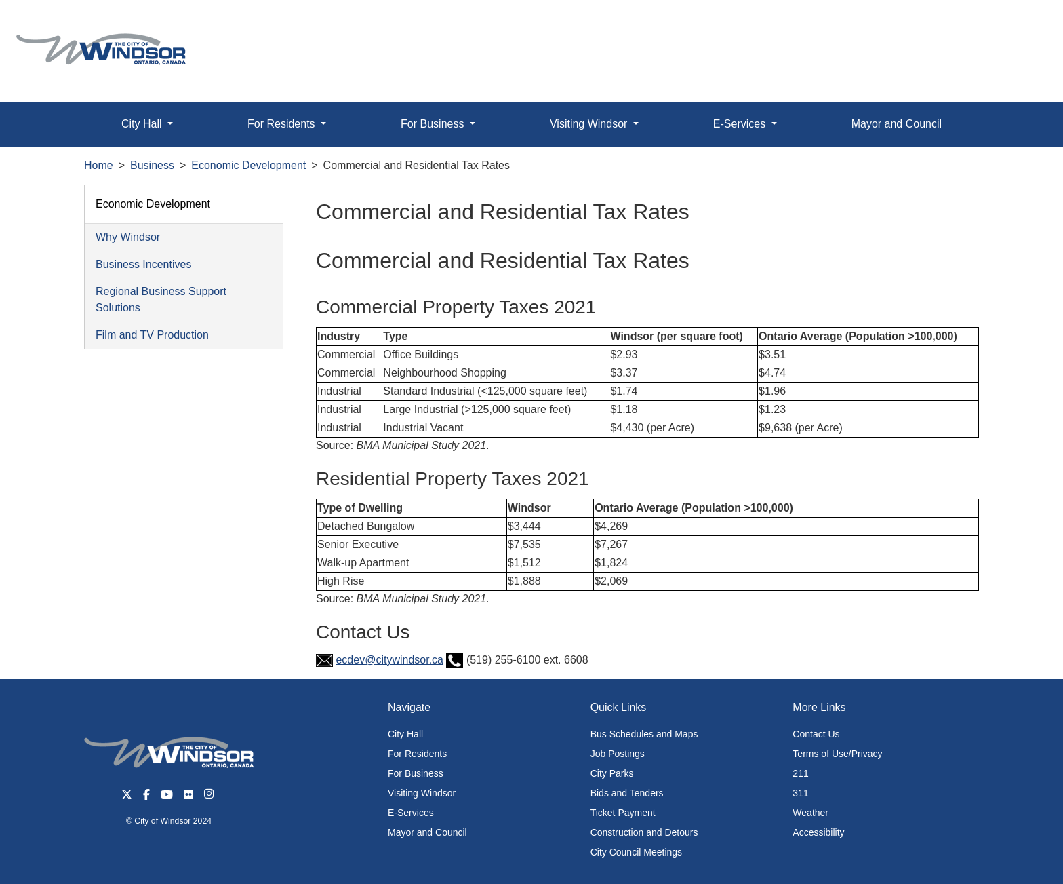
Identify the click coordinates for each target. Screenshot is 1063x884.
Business (152, 165)
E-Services (411, 812)
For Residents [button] (282, 124)
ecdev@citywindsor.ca (389, 660)
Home (98, 165)
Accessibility (818, 832)
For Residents (417, 753)
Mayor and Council (896, 124)
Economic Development (248, 165)
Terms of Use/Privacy (837, 753)
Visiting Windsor (422, 793)
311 (800, 793)
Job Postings (617, 753)
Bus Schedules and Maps (644, 734)
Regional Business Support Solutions (161, 299)
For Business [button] (434, 124)
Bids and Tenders (627, 793)
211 (800, 773)
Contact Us (816, 734)
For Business (415, 773)
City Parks (612, 773)
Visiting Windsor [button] (590, 124)
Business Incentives (143, 264)
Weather (810, 812)
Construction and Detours (644, 832)
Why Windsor (128, 237)
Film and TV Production (152, 335)
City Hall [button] (143, 124)
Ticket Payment (623, 812)
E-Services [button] (741, 124)
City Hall (405, 734)
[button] (1022, 24)
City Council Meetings (636, 852)
